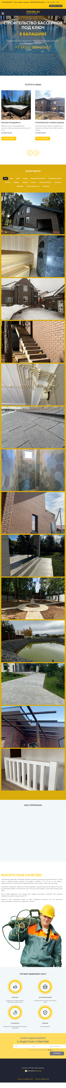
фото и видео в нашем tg (21, 2)
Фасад (25, 178)
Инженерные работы (55, 178)
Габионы (58, 182)
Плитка (33, 182)
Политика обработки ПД (42, 1084)
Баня (18, 178)
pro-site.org (38, 1076)
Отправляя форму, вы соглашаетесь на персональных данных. (46, 1055)
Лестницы (46, 186)
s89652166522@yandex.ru (37, 2)
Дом (11, 178)
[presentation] (30, 153)
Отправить (57, 1059)
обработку (50, 1055)
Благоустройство (46, 182)
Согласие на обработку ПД (24, 1084)
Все (5, 178)
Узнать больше (9, 138)
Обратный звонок (56, 5)
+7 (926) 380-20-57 (7, 2)
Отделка (16, 182)
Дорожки (20, 186)
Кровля (7, 182)
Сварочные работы (33, 186)
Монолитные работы (38, 178)
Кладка (25, 182)
